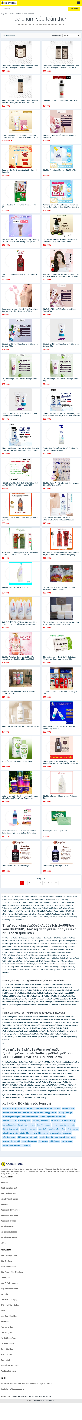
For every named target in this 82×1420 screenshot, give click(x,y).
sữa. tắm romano (9, 1137)
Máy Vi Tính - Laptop (9, 1283)
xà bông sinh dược (65, 1113)
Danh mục (5, 1204)
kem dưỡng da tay (9, 1108)
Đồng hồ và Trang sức (9, 1365)
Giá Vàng (35, 1396)
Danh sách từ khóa (8, 1221)
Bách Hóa (5, 1321)
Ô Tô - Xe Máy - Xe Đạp (10, 1305)
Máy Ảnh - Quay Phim (9, 1288)
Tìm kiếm (74, 9)
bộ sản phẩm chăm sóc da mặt (63, 1125)
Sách (3, 1310)
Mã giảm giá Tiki (7, 1226)
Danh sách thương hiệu (10, 1210)
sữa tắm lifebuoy (26, 1133)
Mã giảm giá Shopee (9, 1237)
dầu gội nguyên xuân (10, 1133)
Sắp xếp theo (56, 35)
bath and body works (29, 1141)
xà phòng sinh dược (62, 1137)
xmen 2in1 (42, 1129)
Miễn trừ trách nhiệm (9, 1199)
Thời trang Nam (7, 1327)
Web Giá (42, 1396)
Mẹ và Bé (4, 1294)
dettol (73, 1137)
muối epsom (27, 1113)
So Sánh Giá (50, 1401)
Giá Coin (49, 1396)
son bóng (57, 1108)
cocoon (42, 1117)
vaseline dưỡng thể (46, 1137)
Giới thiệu (4, 1182)
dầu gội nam (22, 1125)
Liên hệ (4, 1243)
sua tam (32, 1125)
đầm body (33, 1137)
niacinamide (55, 1121)
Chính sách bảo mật (9, 1188)
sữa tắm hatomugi (68, 1121)
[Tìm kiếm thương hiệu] (35, 9)
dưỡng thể (26, 1145)
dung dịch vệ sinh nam (28, 1129)
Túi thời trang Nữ (7, 1343)
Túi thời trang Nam (8, 1338)
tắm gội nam (43, 1141)
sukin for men (54, 1141)
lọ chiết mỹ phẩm (24, 1121)
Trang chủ (4, 14)
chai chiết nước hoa (41, 1133)
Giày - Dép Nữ (6, 1354)
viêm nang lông (55, 1133)
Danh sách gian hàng (9, 1215)
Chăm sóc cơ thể (29, 14)
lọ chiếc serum (67, 1141)
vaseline (6, 1141)
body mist (21, 1108)
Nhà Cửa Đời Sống (8, 1266)
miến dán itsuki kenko (44, 1108)
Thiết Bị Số (5, 1277)
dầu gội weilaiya (50, 1113)
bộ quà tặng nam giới (10, 1129)
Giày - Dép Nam (7, 1349)
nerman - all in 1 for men (12, 1113)
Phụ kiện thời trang (8, 1371)
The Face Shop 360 (24, 1396)
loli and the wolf (68, 1108)
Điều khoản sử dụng (9, 1193)
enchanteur (67, 1133)
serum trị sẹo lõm (9, 1125)
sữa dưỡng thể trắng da (11, 1117)
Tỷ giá (14, 1396)
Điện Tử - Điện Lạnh (9, 1255)
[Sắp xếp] (70, 35)
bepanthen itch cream (30, 1117)
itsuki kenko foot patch (56, 1129)
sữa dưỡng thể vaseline (41, 1121)
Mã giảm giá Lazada (9, 1232)
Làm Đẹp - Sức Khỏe (15, 14)
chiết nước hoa (22, 1137)
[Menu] (78, 2)
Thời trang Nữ (6, 1332)
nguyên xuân (38, 1113)
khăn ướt (40, 1125)
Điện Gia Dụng (6, 1261)
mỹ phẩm (30, 1108)
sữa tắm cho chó (73, 1129)
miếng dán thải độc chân (12, 1145)
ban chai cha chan (9, 1121)
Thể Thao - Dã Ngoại (9, 1299)
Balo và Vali (5, 1360)
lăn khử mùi (15, 1141)
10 (56, 883)
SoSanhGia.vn (39, 1401)
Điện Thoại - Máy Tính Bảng (12, 1272)
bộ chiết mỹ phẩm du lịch (56, 1117)
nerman (47, 1125)
